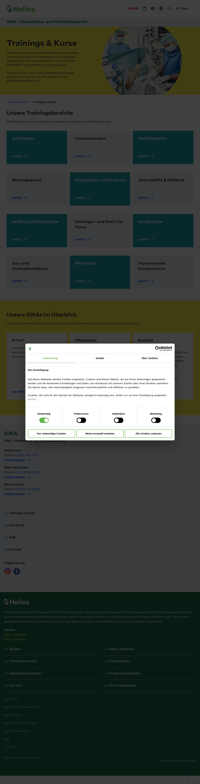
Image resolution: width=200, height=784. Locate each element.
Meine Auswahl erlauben (100, 433)
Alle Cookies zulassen (148, 433)
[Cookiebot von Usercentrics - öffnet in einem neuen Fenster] (157, 348)
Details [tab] (100, 358)
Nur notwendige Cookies (51, 433)
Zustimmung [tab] (50, 358)
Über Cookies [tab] (150, 358)
